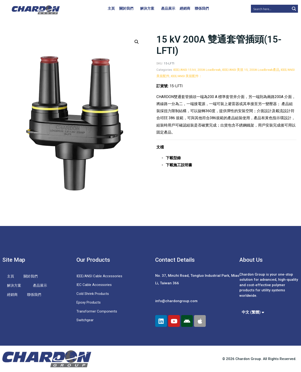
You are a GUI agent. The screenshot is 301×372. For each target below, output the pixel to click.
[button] (136, 42)
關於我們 (126, 8)
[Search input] (270, 8)
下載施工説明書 (179, 165)
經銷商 (185, 8)
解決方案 (147, 8)
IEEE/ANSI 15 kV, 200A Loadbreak (197, 69)
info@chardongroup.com (176, 301)
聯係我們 (202, 8)
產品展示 (168, 8)
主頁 (111, 8)
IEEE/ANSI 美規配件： (186, 76)
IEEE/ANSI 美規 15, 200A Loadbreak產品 (250, 69)
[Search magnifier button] (294, 9)
